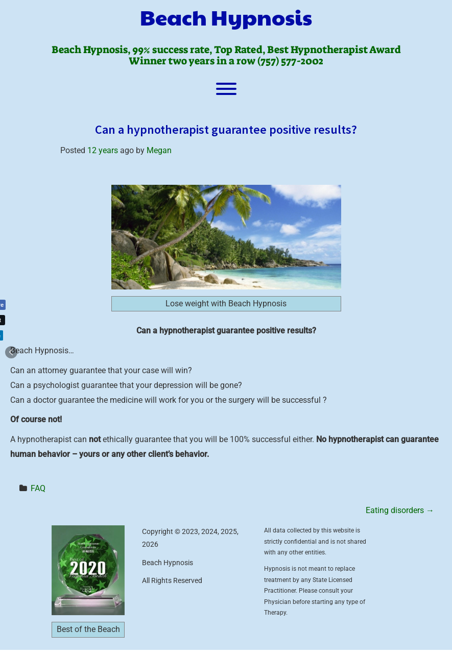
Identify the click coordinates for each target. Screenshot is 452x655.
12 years (102, 150)
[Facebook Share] (19, 305)
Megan (159, 150)
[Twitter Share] (16, 320)
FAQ (38, 488)
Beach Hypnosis (226, 17)
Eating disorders (400, 510)
